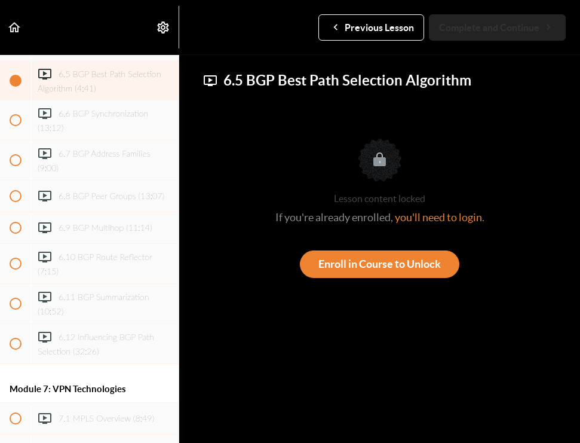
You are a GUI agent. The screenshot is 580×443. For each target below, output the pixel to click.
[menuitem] (164, 27)
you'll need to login (438, 217)
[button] (15, 27)
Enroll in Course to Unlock (379, 264)
